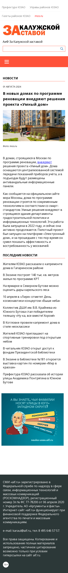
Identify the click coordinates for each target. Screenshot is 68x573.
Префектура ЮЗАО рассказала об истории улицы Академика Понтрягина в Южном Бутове (33, 378)
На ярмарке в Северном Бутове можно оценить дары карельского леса (31, 288)
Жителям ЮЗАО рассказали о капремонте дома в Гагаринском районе (32, 266)
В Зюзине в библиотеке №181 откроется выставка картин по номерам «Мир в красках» (32, 363)
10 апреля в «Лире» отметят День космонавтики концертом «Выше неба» (31, 299)
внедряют (44, 162)
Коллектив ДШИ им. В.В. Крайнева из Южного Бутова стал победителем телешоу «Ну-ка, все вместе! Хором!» (29, 312)
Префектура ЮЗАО (13, 7)
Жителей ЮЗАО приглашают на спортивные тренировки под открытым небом (32, 337)
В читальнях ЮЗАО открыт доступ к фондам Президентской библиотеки (29, 350)
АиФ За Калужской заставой (22, 41)
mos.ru (39, 16)
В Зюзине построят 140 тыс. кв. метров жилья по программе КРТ (31, 277)
